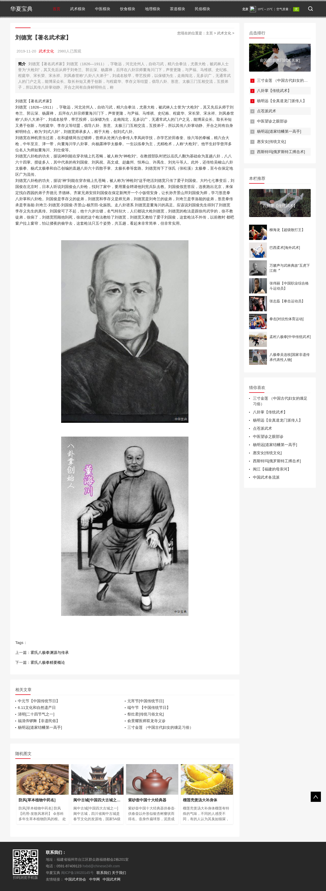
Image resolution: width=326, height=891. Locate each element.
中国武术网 (111, 879)
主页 (209, 33)
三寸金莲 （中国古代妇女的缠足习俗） (160, 727)
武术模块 (77, 9)
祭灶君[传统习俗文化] (145, 714)
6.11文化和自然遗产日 (37, 707)
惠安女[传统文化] (271, 141)
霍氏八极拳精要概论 (48, 662)
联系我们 (104, 873)
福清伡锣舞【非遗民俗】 (39, 721)
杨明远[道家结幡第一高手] (40, 727)
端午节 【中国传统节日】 (148, 707)
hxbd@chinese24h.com (101, 866)
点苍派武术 (266, 111)
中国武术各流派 (266, 477)
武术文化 (224, 33)
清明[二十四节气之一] (36, 714)
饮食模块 (127, 9)
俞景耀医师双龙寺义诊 (146, 721)
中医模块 (102, 9)
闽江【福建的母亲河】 (272, 469)
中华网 (94, 879)
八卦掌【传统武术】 (274, 90)
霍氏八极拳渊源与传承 (50, 652)
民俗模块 (202, 9)
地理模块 (152, 9)
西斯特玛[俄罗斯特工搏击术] (281, 152)
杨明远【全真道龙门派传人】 (282, 101)
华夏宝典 (21, 9)
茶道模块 (177, 9)
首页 (56, 9)
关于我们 (119, 873)
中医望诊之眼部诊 (272, 121)
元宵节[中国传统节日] (145, 701)
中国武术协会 (75, 879)
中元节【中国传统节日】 (39, 701)
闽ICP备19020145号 (77, 873)
